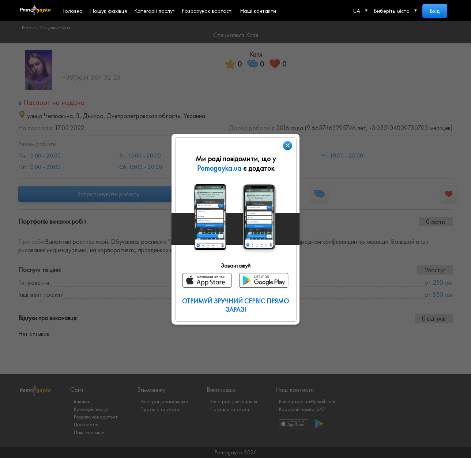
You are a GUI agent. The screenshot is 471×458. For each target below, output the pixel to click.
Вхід (435, 11)
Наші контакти (258, 11)
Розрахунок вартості (207, 11)
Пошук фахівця (108, 11)
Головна (73, 11)
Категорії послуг (154, 11)
